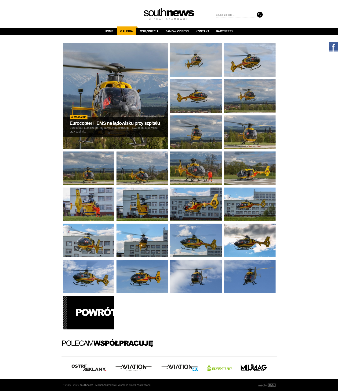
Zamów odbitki (177, 31)
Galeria (128, 29)
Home (109, 31)
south (86, 385)
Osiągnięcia (149, 31)
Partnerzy (224, 31)
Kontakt (202, 31)
